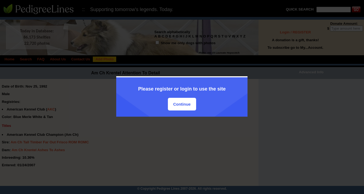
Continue (182, 104)
